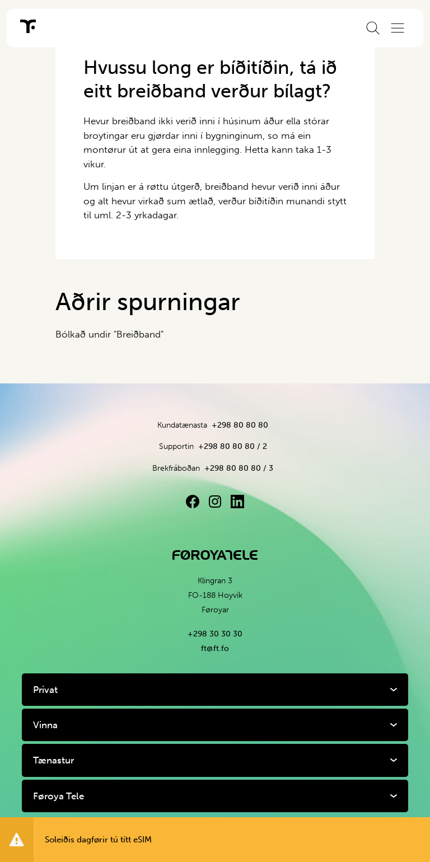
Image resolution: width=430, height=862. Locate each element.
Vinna (45, 724)
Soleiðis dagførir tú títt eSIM (98, 840)
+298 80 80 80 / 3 (238, 468)
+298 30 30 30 (215, 634)
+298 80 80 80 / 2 (232, 446)
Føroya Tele (58, 796)
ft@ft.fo (215, 648)
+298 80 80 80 (240, 425)
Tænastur (53, 760)
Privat (45, 689)
